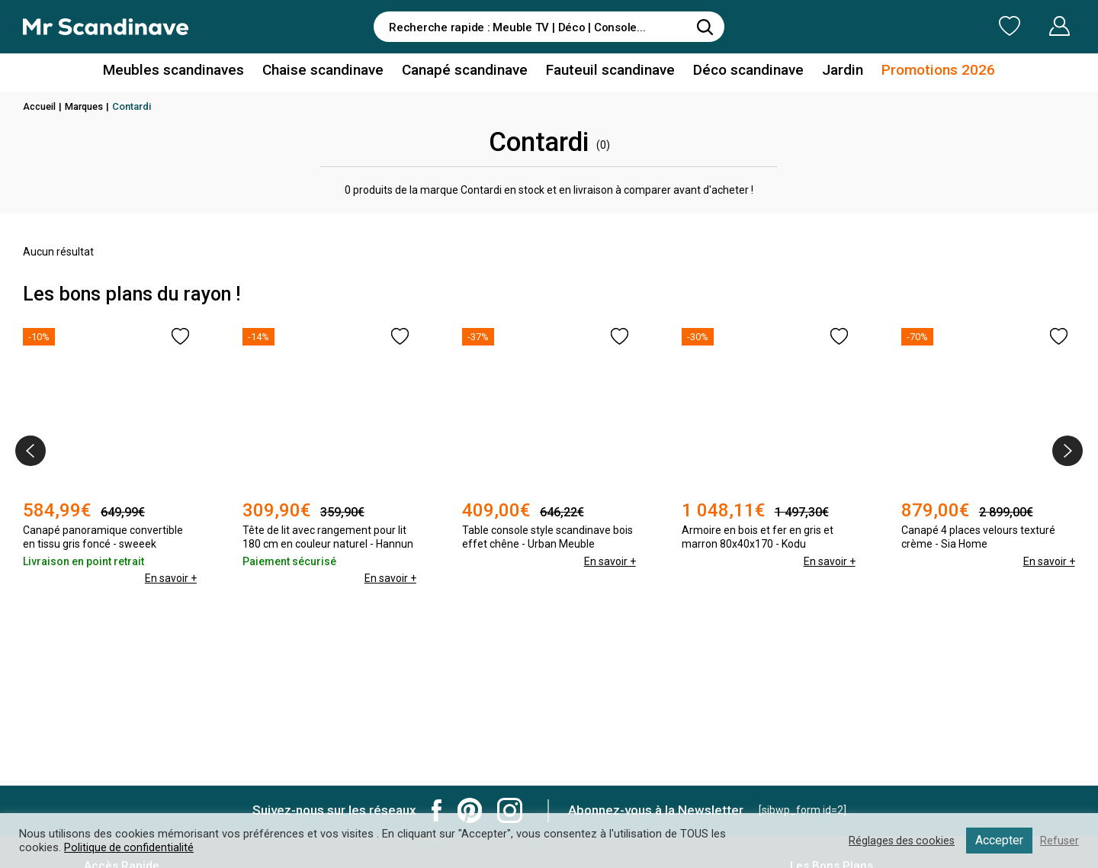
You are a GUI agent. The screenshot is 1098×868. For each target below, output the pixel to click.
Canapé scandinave (467, 71)
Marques (87, 106)
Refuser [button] (1059, 840)
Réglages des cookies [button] (899, 840)
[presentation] (30, 451)
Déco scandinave (739, 71)
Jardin (830, 71)
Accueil (40, 106)
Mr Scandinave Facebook (437, 810)
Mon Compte (1030, 26)
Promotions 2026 (921, 71)
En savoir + (170, 561)
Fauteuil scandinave (607, 71)
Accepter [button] (998, 840)
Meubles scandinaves (189, 71)
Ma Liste (929, 26)
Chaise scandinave (331, 71)
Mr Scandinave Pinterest (470, 810)
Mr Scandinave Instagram (509, 810)
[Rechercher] (705, 26)
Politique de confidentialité (129, 847)
